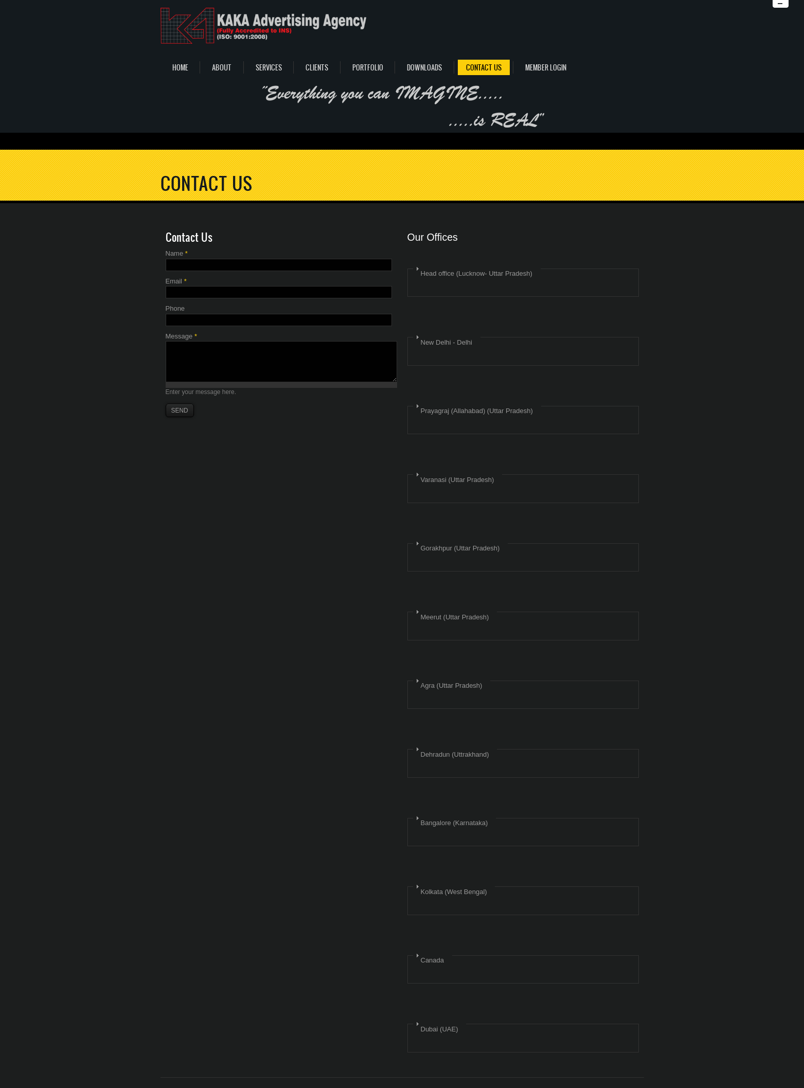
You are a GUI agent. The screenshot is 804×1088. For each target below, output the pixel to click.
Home (180, 68)
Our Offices (432, 237)
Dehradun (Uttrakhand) (455, 754)
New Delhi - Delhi (446, 342)
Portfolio (367, 68)
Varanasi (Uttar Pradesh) (457, 480)
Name (177, 253)
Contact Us (484, 68)
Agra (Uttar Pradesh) (452, 685)
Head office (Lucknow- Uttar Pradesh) (476, 273)
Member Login (545, 68)
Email (176, 281)
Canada (432, 960)
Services (269, 68)
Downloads (424, 68)
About (221, 68)
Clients (317, 68)
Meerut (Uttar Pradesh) (455, 617)
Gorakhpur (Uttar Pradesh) (460, 548)
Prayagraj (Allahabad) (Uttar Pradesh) (477, 411)
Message (181, 336)
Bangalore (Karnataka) (454, 823)
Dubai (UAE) (439, 1029)
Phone (175, 308)
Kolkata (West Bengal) (454, 892)
